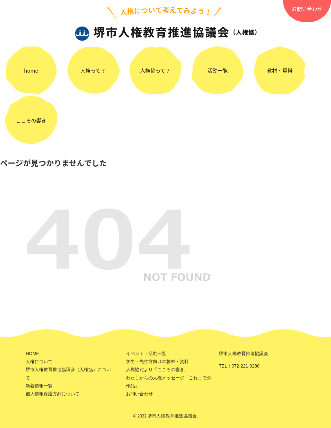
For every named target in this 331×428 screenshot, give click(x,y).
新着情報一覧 (39, 385)
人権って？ (93, 70)
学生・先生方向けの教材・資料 (157, 361)
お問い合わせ (307, 8)
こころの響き (31, 120)
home (31, 70)
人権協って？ (155, 70)
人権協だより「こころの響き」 (157, 369)
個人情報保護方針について (52, 393)
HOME (32, 353)
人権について (39, 361)
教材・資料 (280, 70)
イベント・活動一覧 (146, 353)
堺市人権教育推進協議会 (172, 415)
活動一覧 (217, 70)
